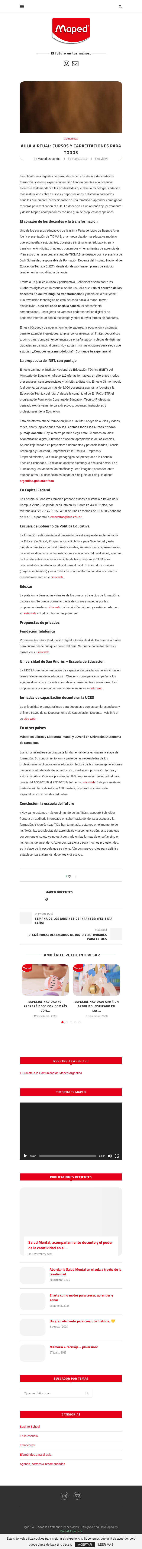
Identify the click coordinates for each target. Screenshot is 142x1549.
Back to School (30, 1426)
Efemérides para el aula (35, 1454)
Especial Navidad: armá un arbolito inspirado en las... (96, 1006)
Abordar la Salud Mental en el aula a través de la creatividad (85, 1272)
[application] (71, 1131)
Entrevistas (27, 1445)
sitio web (57, 577)
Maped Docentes (49, 158)
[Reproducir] (25, 1156)
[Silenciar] (110, 1156)
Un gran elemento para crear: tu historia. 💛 (82, 1321)
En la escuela (29, 1436)
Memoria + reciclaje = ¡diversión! (74, 1347)
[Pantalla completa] (116, 1156)
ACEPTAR (85, 1544)
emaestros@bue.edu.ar (65, 517)
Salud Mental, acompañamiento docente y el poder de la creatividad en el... (70, 1245)
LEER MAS (105, 1544)
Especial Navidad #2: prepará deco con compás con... (45, 1006)
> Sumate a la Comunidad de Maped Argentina (51, 1073)
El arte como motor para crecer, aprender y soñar (81, 1297)
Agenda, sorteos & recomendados (42, 1464)
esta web (30, 613)
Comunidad (71, 138)
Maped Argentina (71, 1531)
